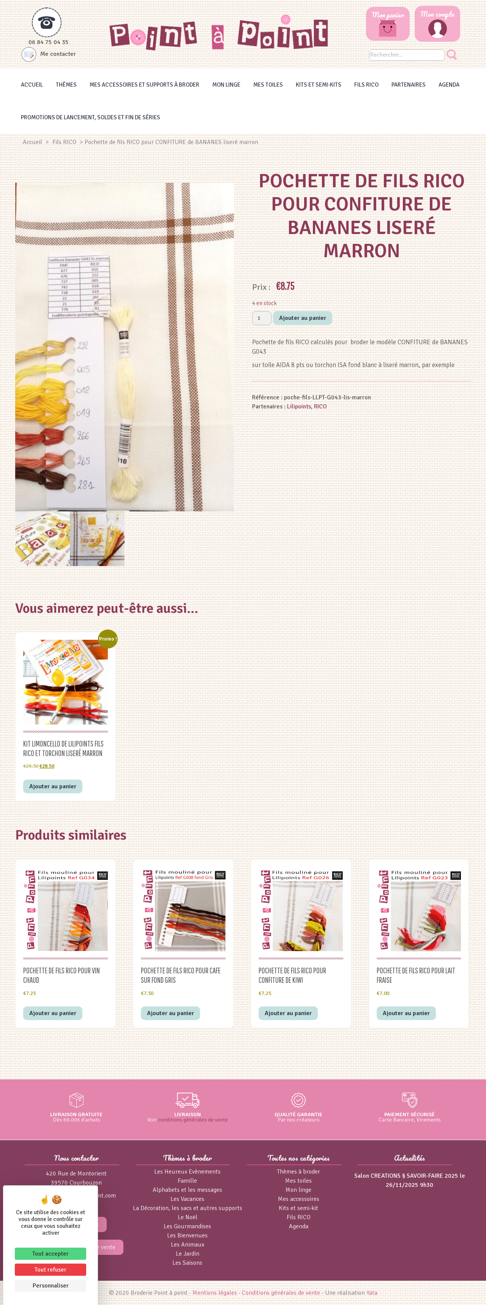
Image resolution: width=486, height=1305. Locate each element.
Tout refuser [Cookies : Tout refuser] (50, 1269)
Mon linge (226, 84)
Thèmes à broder (298, 1171)
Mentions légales (215, 1293)
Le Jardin (187, 1254)
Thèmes (66, 84)
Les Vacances (187, 1199)
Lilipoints (299, 406)
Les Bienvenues (187, 1235)
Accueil (32, 84)
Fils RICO (366, 84)
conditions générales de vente (193, 1119)
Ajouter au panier (302, 318)
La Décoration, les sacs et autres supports (187, 1208)
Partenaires (408, 84)
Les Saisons (187, 1263)
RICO (320, 406)
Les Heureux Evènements (187, 1171)
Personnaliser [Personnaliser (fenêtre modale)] (51, 1285)
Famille (187, 1181)
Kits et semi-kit (298, 1208)
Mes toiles (268, 84)
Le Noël (187, 1217)
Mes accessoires (298, 1199)
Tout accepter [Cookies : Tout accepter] (50, 1254)
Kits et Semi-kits (318, 84)
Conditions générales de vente (281, 1293)
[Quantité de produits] (261, 318)
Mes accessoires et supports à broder (144, 84)
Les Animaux (187, 1244)
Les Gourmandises (187, 1226)
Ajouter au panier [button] (52, 786)
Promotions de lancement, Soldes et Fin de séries (90, 117)
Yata (371, 1293)
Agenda (449, 84)
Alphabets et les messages (187, 1190)
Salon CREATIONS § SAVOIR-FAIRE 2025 (406, 1176)
